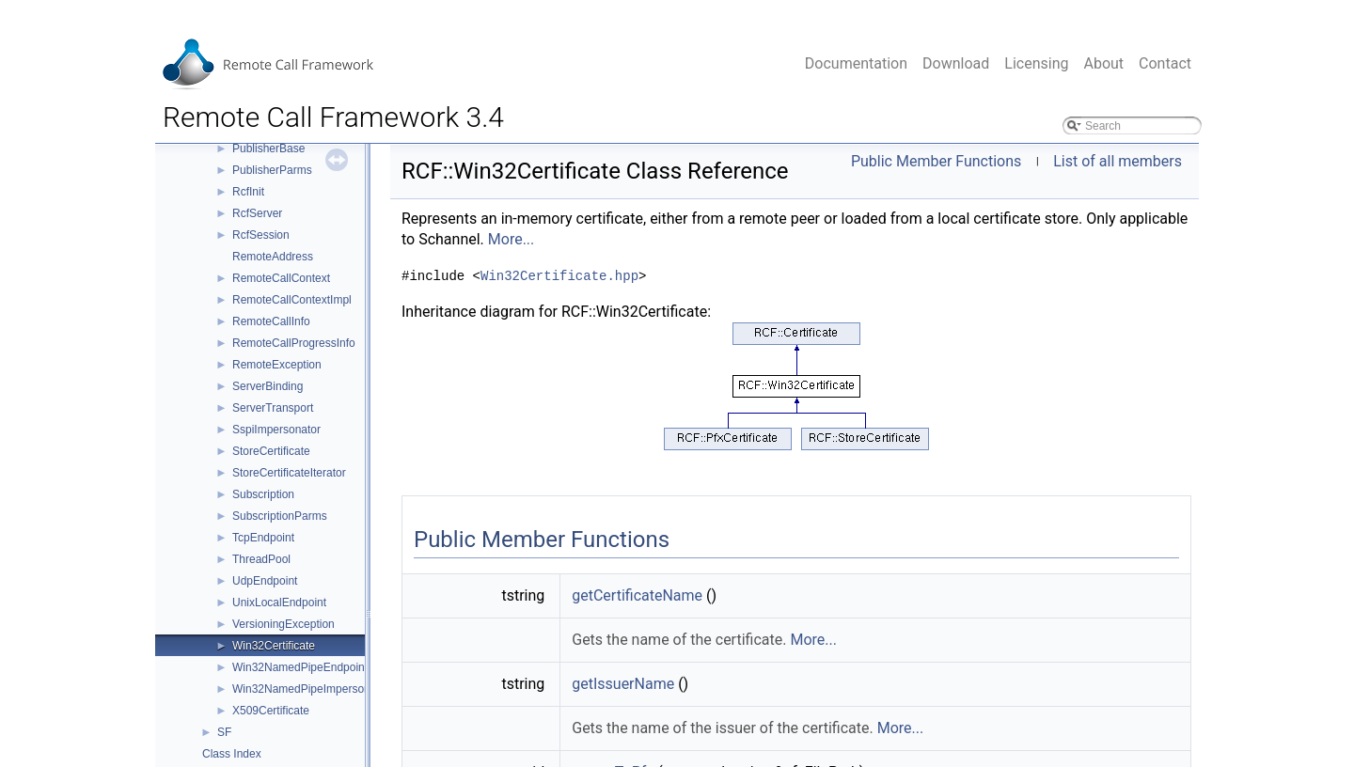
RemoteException (277, 364)
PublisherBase (268, 148)
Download (955, 63)
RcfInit (248, 191)
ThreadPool (261, 559)
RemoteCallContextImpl (292, 299)
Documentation (856, 63)
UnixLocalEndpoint (279, 602)
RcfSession (261, 235)
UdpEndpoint (264, 580)
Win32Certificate (273, 645)
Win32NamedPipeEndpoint (300, 667)
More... (511, 239)
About (1103, 63)
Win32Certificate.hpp (559, 276)
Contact (1165, 63)
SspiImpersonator (276, 429)
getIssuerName (623, 684)
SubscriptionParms (279, 516)
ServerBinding (267, 386)
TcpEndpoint (263, 537)
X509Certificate (270, 710)
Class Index (231, 753)
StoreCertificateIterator (289, 472)
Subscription (263, 494)
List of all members (1117, 161)
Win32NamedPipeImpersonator (310, 689)
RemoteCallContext (281, 278)
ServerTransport (272, 408)
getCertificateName (637, 595)
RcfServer (257, 213)
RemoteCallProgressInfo (293, 343)
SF (224, 732)
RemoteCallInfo (271, 321)
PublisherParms (272, 170)
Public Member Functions (936, 161)
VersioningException (283, 624)
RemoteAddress (272, 256)
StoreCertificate (271, 451)
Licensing (1036, 63)
